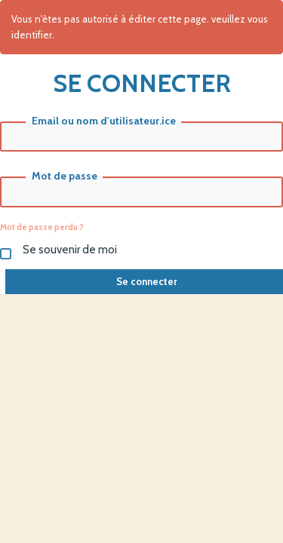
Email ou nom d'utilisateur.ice (104, 120)
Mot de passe (64, 176)
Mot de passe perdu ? (42, 227)
